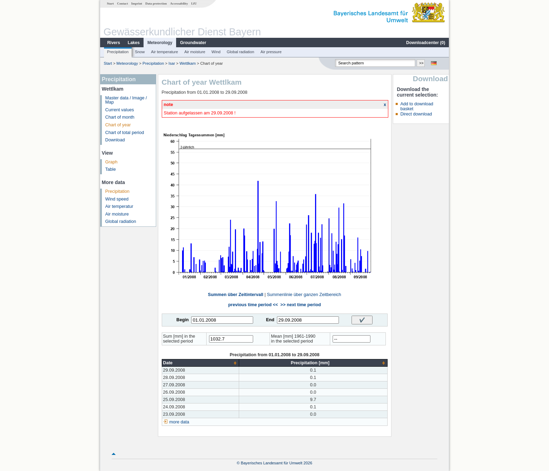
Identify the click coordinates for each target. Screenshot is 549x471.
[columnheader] (200, 363)
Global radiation (240, 52)
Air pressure (271, 52)
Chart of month (119, 117)
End (270, 319)
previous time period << (253, 304)
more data (179, 422)
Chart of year (118, 124)
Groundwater (193, 42)
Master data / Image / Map (126, 100)
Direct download (416, 114)
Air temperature (164, 52)
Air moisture (194, 52)
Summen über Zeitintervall (235, 294)
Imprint (136, 3)
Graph (111, 162)
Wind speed (117, 199)
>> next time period (300, 304)
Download (115, 140)
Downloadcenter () (425, 42)
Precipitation (118, 52)
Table (110, 169)
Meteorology (159, 42)
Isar (171, 63)
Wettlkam (188, 63)
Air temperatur (119, 206)
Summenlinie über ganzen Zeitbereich (304, 294)
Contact (122, 3)
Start (110, 3)
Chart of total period (124, 132)
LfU (194, 3)
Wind (216, 52)
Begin (182, 319)
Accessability (179, 3)
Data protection (156, 3)
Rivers (113, 42)
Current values (119, 109)
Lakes (134, 42)
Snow (140, 52)
